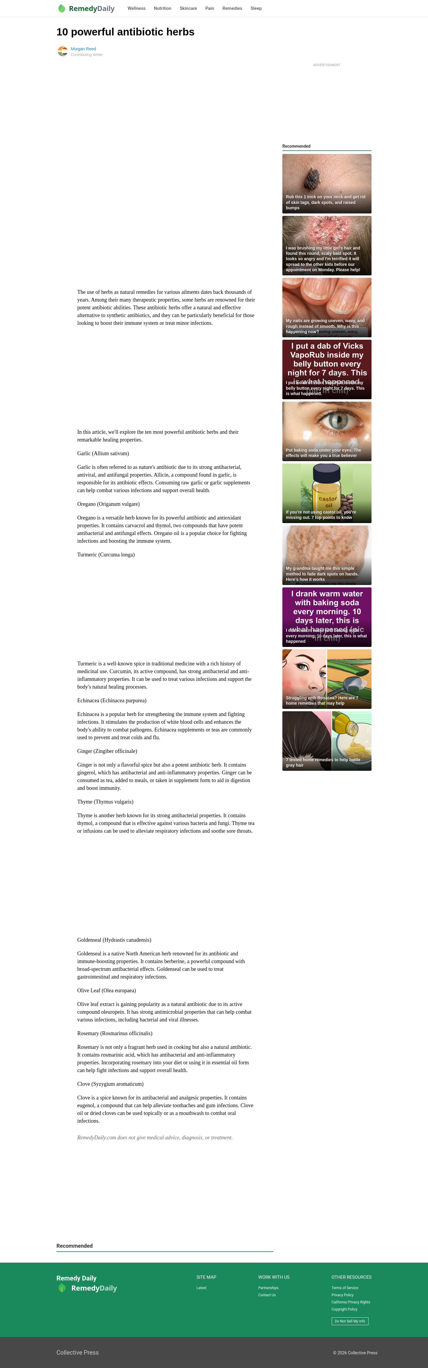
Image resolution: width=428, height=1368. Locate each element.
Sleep (256, 8)
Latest (201, 1288)
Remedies (233, 8)
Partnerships (268, 1288)
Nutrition (162, 8)
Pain (209, 8)
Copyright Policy (344, 1309)
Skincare (188, 8)
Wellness (136, 8)
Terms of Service (345, 1288)
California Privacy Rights (351, 1302)
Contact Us (267, 1295)
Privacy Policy (343, 1295)
